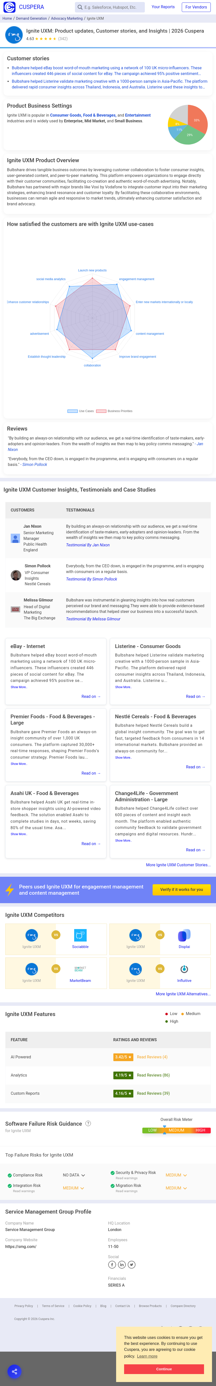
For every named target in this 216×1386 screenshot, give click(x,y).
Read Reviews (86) (153, 1075)
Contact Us (122, 1306)
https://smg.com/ (20, 1246)
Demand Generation (31, 18)
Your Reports (163, 6)
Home (7, 18)
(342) (63, 38)
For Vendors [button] (196, 7)
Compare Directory (183, 1306)
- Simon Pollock (33, 464)
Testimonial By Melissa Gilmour (93, 619)
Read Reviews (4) (152, 1057)
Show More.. (19, 687)
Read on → (91, 696)
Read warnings (127, 1178)
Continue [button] (164, 1369)
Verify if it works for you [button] (181, 877)
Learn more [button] (147, 1356)
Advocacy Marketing (67, 18)
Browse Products (150, 1306)
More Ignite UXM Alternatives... (183, 994)
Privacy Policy (23, 1306)
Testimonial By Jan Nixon (88, 545)
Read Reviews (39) (153, 1093)
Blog (103, 1306)
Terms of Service (53, 1306)
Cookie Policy (82, 1306)
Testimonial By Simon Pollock (91, 579)
